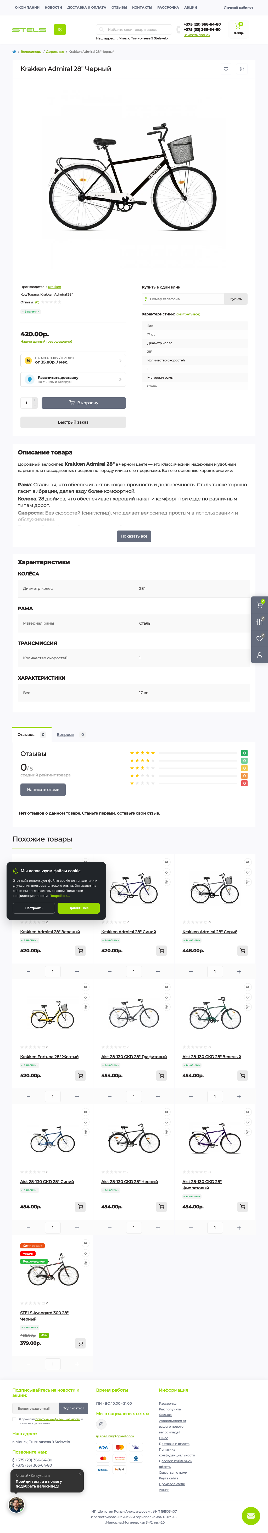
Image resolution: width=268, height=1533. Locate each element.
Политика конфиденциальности (57, 1419)
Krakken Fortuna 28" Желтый (49, 1056)
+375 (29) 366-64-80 (202, 24)
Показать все (134, 536)
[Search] (102, 29)
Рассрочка (168, 7)
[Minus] (35, 406)
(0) (37, 302)
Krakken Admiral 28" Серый (209, 931)
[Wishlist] (167, 872)
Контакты (142, 7)
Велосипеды (31, 52)
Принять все (79, 908)
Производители (172, 1484)
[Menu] (60, 29)
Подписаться (73, 1408)
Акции (190, 7)
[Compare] (167, 882)
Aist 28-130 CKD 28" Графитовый (134, 1056)
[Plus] (35, 400)
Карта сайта (168, 1478)
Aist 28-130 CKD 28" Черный (129, 1181)
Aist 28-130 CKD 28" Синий (47, 1181)
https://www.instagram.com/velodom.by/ (101, 1424)
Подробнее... (60, 896)
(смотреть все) (187, 314)
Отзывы (119, 7)
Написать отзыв (43, 789)
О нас (163, 1438)
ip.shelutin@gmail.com (115, 1436)
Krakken (54, 287)
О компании (27, 7)
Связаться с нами (173, 1472)
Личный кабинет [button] (238, 7)
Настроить (33, 908)
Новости (53, 7)
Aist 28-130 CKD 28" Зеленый (211, 1056)
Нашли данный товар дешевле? (46, 341)
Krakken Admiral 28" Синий (128, 931)
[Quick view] (167, 862)
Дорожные (55, 52)
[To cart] (80, 951)
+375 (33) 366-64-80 (202, 29)
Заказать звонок (197, 35)
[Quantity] (26, 403)
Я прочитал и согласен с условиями (51, 1421)
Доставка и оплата (86, 7)
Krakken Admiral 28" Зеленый (50, 931)
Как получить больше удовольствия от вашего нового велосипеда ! (172, 1420)
